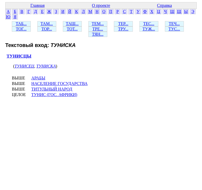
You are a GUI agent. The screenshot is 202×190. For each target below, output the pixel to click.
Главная (38, 5)
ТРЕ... (97, 29)
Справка (164, 5)
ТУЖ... (149, 29)
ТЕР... (123, 23)
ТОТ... (72, 29)
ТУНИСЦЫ (19, 56)
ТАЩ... (72, 23)
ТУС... (174, 29)
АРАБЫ (38, 78)
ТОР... (46, 29)
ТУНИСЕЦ (24, 66)
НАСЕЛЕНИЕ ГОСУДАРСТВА (59, 83)
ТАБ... (21, 23)
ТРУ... (123, 29)
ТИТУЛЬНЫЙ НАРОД (51, 89)
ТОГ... (21, 29)
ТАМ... (47, 23)
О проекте (101, 5)
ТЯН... (97, 34)
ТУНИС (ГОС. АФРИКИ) (54, 94)
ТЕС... (148, 23)
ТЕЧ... (174, 23)
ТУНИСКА (46, 66)
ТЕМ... (98, 23)
